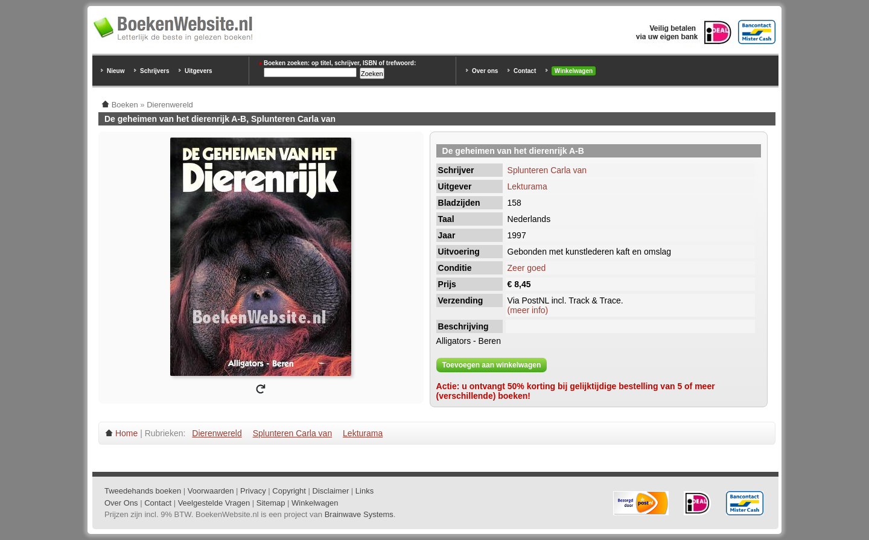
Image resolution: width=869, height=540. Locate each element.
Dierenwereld (216, 433)
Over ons (485, 71)
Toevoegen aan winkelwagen (491, 365)
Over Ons (121, 502)
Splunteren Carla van (547, 170)
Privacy (253, 490)
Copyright (289, 490)
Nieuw (115, 71)
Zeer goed (527, 268)
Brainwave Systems (359, 514)
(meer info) (528, 310)
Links (364, 490)
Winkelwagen (574, 71)
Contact (525, 71)
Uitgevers (198, 71)
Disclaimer (331, 490)
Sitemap (270, 502)
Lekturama (527, 186)
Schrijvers (154, 71)
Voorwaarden (211, 490)
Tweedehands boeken (142, 490)
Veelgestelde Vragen (214, 502)
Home (126, 433)
